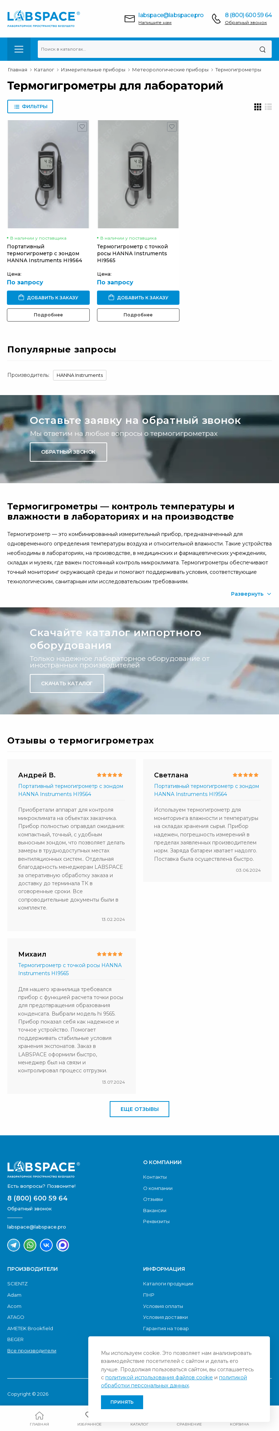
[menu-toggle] (19, 49)
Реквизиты (156, 1221)
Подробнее (48, 315)
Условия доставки (165, 1317)
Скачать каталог (67, 683)
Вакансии (154, 1210)
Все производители (31, 1350)
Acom (14, 1306)
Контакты (155, 1177)
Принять (122, 1402)
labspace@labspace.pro (170, 15)
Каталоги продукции (168, 1283)
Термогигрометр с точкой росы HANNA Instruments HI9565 (132, 253)
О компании (158, 1188)
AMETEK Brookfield (30, 1328)
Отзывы (153, 1199)
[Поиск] (262, 49)
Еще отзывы (140, 1109)
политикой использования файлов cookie (159, 1377)
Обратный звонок (246, 22)
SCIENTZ (17, 1283)
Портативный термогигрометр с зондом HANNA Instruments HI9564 (44, 253)
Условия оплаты (163, 1306)
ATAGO (15, 1317)
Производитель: (28, 375)
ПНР (148, 1295)
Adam (14, 1295)
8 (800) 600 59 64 (248, 15)
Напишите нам (154, 22)
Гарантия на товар (166, 1328)
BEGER (15, 1339)
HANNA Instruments (80, 375)
